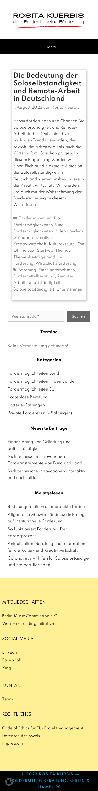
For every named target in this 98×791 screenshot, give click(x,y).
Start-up (45, 251)
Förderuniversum (35, 218)
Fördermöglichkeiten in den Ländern (48, 231)
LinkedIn (10, 653)
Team (7, 699)
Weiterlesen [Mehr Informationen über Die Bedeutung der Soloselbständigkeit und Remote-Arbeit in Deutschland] (24, 205)
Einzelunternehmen (57, 270)
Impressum (12, 744)
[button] (9, 782)
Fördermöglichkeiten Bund (38, 225)
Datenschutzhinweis (21, 736)
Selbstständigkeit (44, 283)
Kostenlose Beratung (28, 397)
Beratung (27, 270)
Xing (6, 668)
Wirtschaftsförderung (56, 264)
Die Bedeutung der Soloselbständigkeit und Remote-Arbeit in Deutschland (47, 87)
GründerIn (23, 238)
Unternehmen (69, 289)
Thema (62, 251)
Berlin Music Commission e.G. (30, 616)
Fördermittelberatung (34, 276)
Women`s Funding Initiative (28, 624)
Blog (58, 218)
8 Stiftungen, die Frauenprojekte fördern (47, 507)
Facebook (11, 660)
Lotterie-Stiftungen (26, 405)
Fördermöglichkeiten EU (31, 389)
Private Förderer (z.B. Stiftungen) (40, 413)
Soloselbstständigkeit (33, 289)
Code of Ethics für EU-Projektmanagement (42, 728)
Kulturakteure (62, 244)
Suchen (78, 316)
